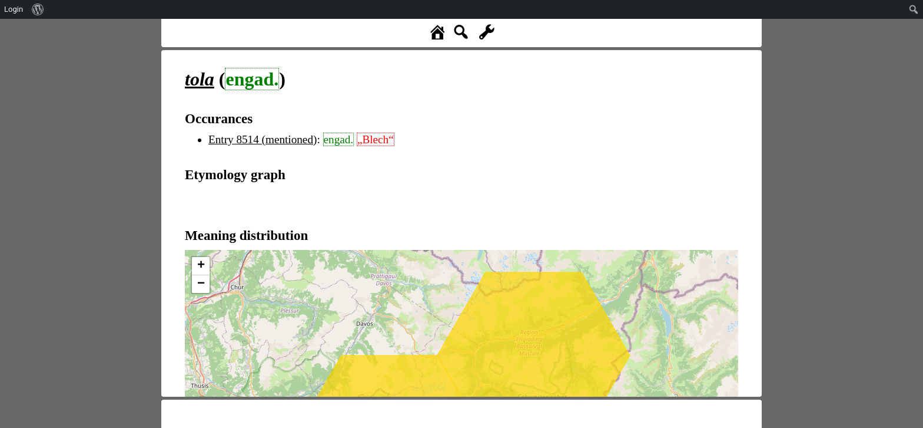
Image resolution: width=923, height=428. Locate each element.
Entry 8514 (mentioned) (262, 139)
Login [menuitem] (13, 9)
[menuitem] (38, 9)
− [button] (201, 284)
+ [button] (201, 266)
